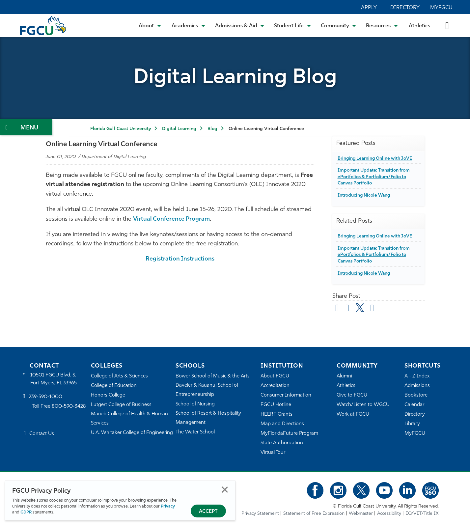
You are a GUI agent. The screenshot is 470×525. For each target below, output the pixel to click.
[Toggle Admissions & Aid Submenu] (239, 25)
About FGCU (275, 376)
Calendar (414, 404)
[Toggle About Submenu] (150, 25)
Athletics (419, 26)
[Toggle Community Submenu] (338, 25)
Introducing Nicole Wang (365, 195)
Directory (405, 8)
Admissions (417, 385)
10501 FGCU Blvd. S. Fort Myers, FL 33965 (53, 379)
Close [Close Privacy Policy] (225, 489)
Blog (212, 128)
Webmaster (361, 513)
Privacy (168, 506)
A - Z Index (416, 376)
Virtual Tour (273, 452)
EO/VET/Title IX (422, 513)
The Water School (195, 432)
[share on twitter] (360, 307)
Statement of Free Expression (314, 513)
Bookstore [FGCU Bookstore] (416, 395)
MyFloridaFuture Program (289, 433)
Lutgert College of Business (121, 404)
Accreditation (275, 385)
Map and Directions (282, 424)
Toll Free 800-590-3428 (59, 406)
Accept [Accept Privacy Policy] (208, 511)
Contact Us (41, 433)
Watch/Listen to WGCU (363, 404)
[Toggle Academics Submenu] (188, 25)
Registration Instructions (180, 259)
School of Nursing (195, 404)
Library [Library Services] (412, 424)
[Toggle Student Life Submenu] (292, 25)
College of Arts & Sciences (119, 376)
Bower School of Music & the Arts (213, 376)
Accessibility (389, 513)
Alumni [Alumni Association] (344, 376)
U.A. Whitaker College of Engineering (132, 432)
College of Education (114, 385)
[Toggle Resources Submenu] (382, 25)
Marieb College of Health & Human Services (129, 419)
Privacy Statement (260, 513)
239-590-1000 (45, 397)
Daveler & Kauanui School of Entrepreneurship (207, 390)
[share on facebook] (347, 309)
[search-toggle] (447, 25)
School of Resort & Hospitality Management (208, 418)
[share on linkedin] (372, 309)
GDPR (26, 512)
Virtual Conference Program (172, 219)
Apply (369, 8)
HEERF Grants (276, 414)
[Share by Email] (337, 309)
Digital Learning (179, 128)
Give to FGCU (352, 395)
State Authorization (282, 443)
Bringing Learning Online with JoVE (376, 158)
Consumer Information (286, 395)
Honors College (108, 395)
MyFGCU (441, 8)
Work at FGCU (353, 414)
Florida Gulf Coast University (120, 128)
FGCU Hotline (276, 404)
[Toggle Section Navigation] (26, 127)
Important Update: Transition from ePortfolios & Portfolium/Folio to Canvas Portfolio (374, 177)
